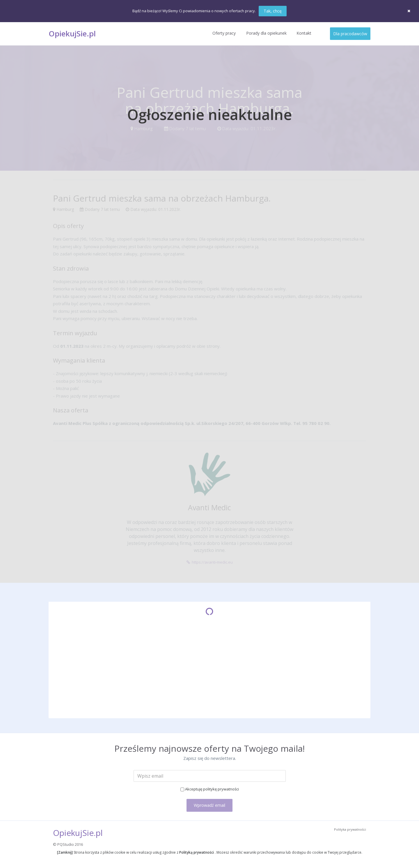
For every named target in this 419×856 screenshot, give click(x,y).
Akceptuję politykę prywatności (212, 789)
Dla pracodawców (350, 33)
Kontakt (304, 33)
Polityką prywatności (197, 852)
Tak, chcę (273, 11)
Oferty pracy (224, 33)
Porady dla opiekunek (266, 33)
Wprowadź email (209, 805)
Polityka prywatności (350, 829)
